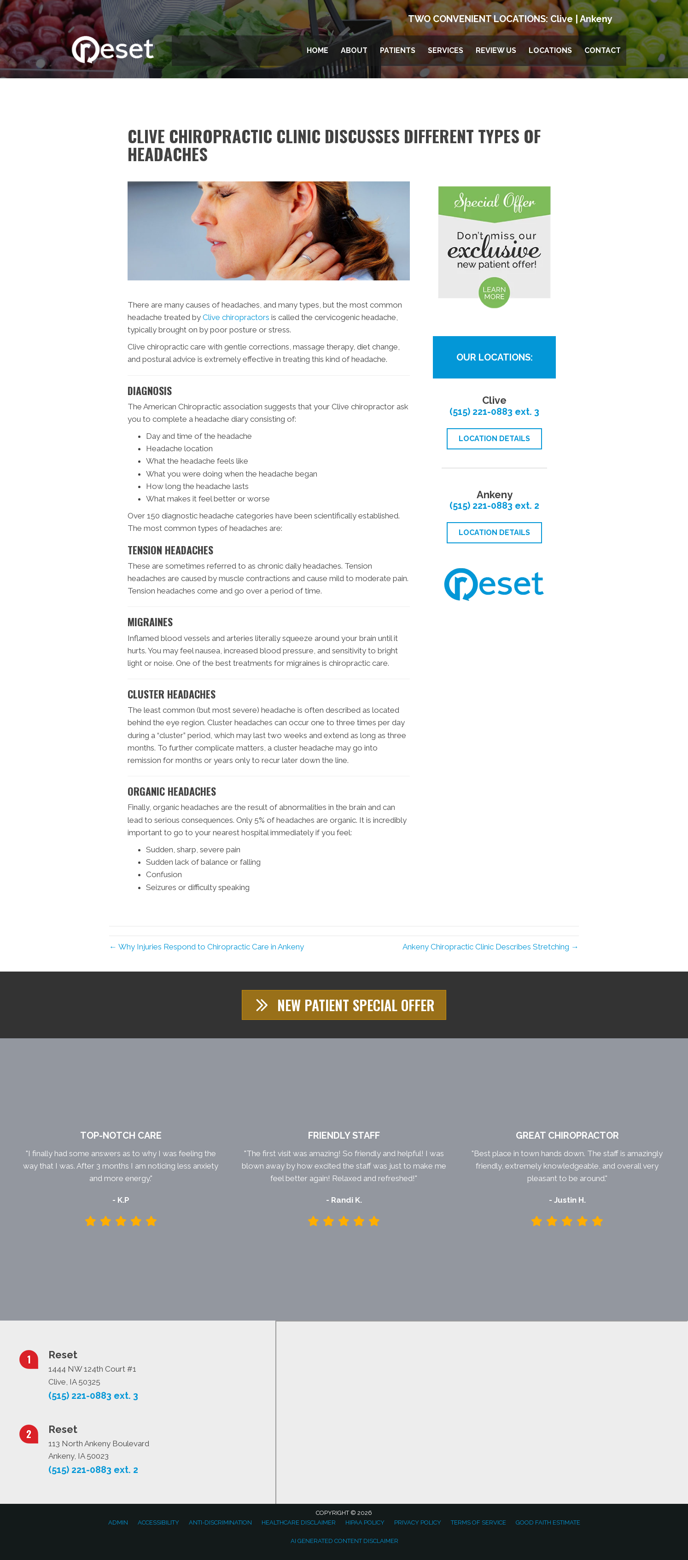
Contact (602, 50)
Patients (397, 50)
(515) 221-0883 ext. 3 (494, 411)
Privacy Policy (417, 1522)
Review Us (496, 50)
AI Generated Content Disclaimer (344, 1540)
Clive (561, 18)
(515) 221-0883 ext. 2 (494, 505)
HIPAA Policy (365, 1522)
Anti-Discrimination (220, 1522)
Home (317, 50)
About (354, 50)
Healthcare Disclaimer (299, 1522)
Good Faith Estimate (548, 1522)
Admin (118, 1522)
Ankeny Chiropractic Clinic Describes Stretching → (490, 946)
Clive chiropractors (236, 317)
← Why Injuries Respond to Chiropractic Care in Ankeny (206, 946)
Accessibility (158, 1522)
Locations (550, 50)
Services (445, 50)
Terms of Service (478, 1522)
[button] (344, 1005)
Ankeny (596, 18)
